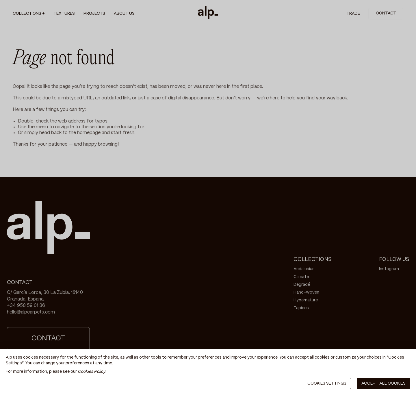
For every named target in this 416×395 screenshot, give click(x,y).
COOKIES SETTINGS (326, 383)
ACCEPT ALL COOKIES (383, 383)
